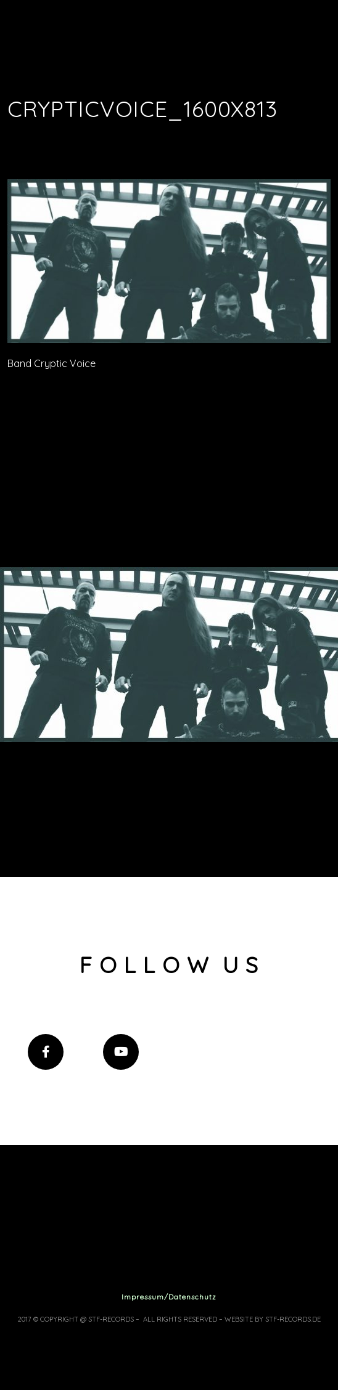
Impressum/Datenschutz (169, 1296)
